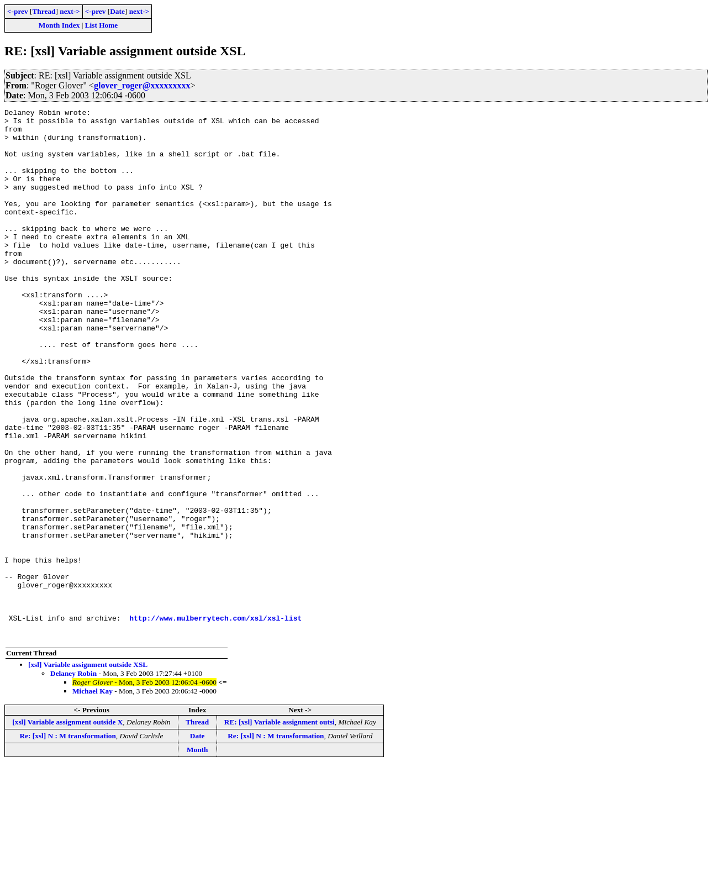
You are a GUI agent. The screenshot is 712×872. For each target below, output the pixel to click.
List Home (101, 25)
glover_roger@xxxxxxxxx (142, 85)
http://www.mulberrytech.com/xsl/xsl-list (215, 721)
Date (117, 11)
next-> (70, 11)
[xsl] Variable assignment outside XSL (87, 770)
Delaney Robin (73, 779)
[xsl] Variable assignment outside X (67, 828)
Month (197, 856)
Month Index (59, 25)
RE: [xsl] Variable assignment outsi (279, 828)
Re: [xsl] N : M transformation (67, 842)
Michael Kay (92, 797)
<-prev (17, 11)
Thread (43, 11)
